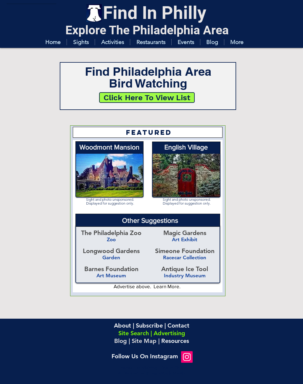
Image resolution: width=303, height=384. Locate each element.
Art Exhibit (184, 239)
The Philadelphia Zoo (111, 232)
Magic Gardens (184, 232)
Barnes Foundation (111, 269)
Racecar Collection (184, 257)
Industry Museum (185, 275)
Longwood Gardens (111, 251)
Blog (120, 340)
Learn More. (167, 286)
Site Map (144, 340)
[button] (81, 42)
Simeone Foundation (185, 251)
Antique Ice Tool (184, 269)
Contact (178, 325)
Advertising (169, 333)
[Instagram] (187, 357)
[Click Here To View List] (147, 97)
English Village (186, 147)
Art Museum (111, 275)
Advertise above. (134, 286)
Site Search (133, 333)
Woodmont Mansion (109, 147)
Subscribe (149, 325)
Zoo (111, 239)
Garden (111, 257)
